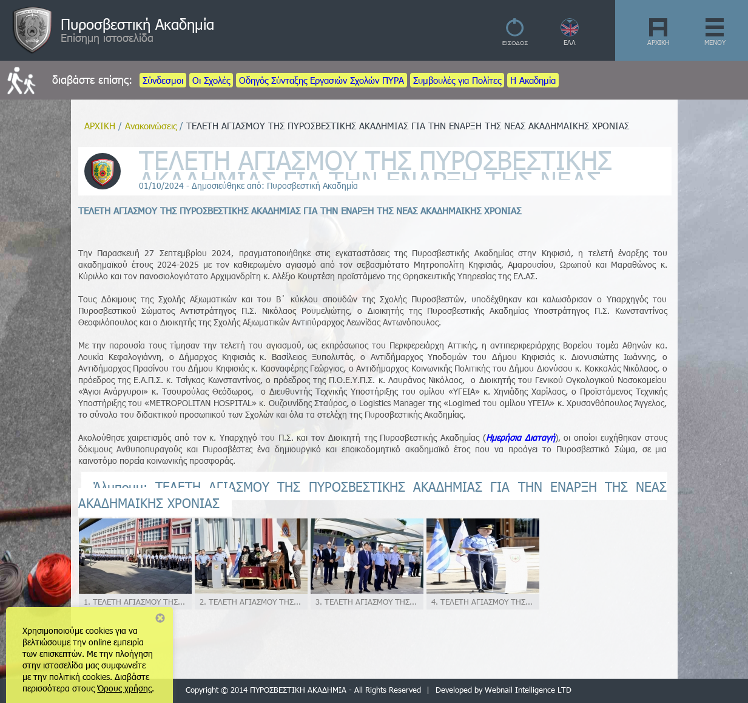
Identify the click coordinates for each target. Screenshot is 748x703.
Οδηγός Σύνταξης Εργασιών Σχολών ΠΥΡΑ (321, 80)
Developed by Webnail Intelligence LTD (503, 690)
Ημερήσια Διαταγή (520, 437)
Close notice (160, 618)
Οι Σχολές (211, 80)
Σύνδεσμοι (163, 80)
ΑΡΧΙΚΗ (658, 42)
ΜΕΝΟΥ (715, 42)
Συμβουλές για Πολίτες (457, 80)
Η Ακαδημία (533, 80)
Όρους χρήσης (124, 688)
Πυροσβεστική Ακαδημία (137, 23)
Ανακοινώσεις (151, 126)
